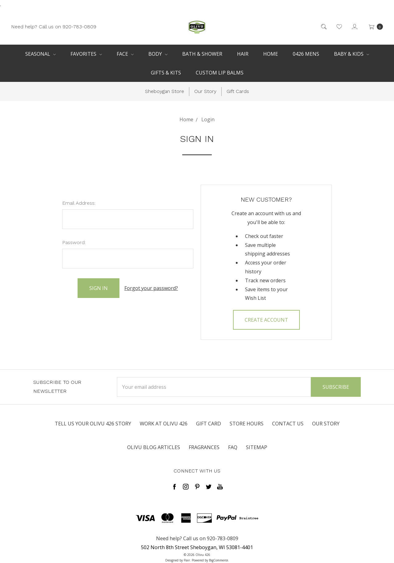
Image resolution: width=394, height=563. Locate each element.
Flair (187, 560)
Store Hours (246, 423)
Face (125, 53)
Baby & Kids (351, 53)
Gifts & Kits (166, 72)
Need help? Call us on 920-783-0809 (53, 26)
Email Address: (78, 203)
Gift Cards (238, 91)
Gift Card (208, 423)
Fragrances (204, 447)
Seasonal (40, 53)
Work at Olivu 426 (163, 423)
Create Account (266, 319)
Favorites (86, 53)
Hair (242, 53)
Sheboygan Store (164, 91)
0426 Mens (306, 53)
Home (270, 53)
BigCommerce (218, 560)
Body (157, 53)
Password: (74, 242)
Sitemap (256, 447)
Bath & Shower (202, 53)
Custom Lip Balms (219, 72)
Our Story (205, 91)
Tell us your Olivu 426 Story (93, 423)
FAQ (232, 447)
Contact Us (288, 423)
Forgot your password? (151, 288)
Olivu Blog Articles (153, 447)
